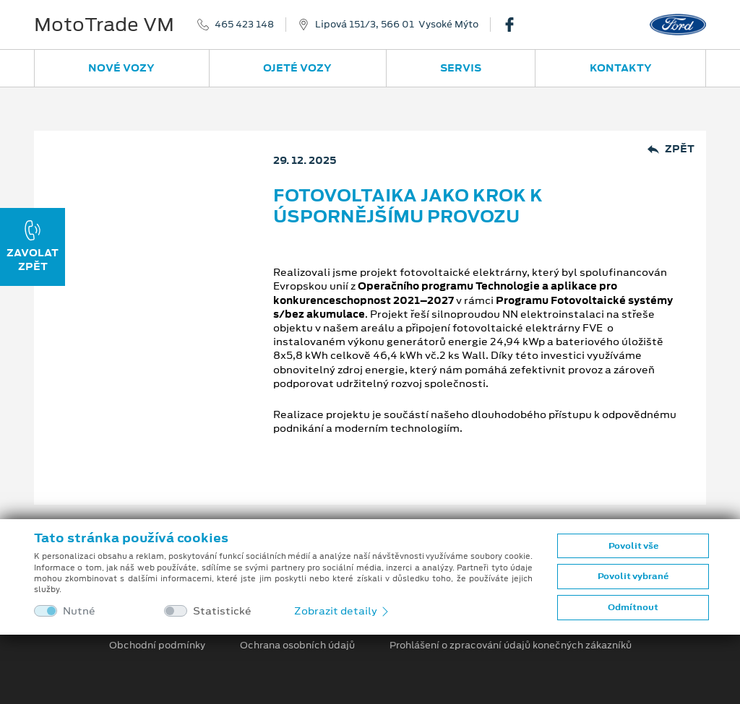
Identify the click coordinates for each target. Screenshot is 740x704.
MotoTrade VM (104, 25)
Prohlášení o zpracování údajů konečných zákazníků (511, 645)
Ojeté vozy (297, 68)
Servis (460, 68)
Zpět (671, 149)
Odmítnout (633, 607)
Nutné (79, 611)
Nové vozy (121, 68)
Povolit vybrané (633, 576)
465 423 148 (244, 24)
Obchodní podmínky (157, 645)
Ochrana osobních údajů (297, 645)
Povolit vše (633, 546)
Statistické (222, 611)
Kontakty (621, 68)
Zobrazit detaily (342, 611)
